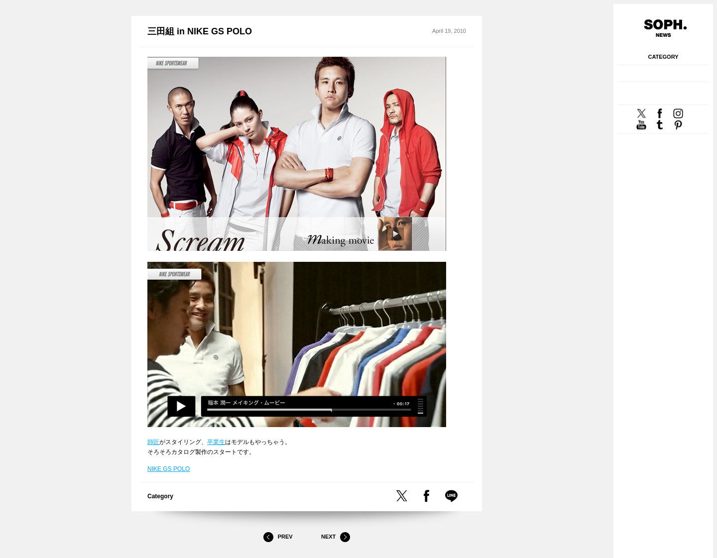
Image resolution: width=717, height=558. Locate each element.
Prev (277, 537)
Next (335, 537)
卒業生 (216, 442)
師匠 (153, 442)
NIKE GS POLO (168, 468)
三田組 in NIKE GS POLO (199, 31)
